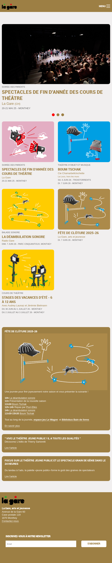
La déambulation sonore (22, 398)
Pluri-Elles (31, 407)
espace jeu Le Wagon (46, 419)
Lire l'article (11, 447)
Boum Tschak (19, 404)
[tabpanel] (56, 67)
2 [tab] (57, 114)
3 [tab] (62, 114)
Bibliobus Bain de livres (75, 419)
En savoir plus (12, 425)
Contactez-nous (10, 521)
